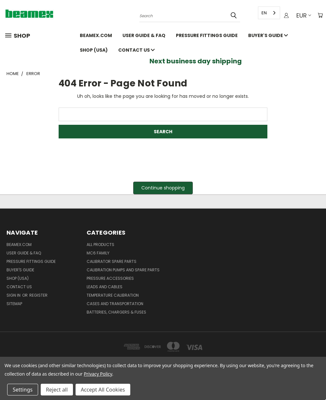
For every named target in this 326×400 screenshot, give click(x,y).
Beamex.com (96, 35)
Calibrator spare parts (111, 261)
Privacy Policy (98, 374)
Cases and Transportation (115, 303)
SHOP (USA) (94, 50)
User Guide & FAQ (143, 35)
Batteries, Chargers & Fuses (116, 312)
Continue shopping (163, 188)
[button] (163, 188)
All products (100, 244)
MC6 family (98, 253)
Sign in (14, 295)
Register (38, 295)
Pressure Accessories (110, 278)
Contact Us (136, 50)
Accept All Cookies (103, 389)
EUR (302, 15)
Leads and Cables (104, 287)
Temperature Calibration (113, 295)
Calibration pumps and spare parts (123, 270)
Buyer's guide (268, 35)
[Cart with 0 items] (319, 15)
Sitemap (14, 303)
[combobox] (268, 12)
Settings (23, 389)
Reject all (57, 389)
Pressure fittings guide (207, 35)
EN (262, 13)
